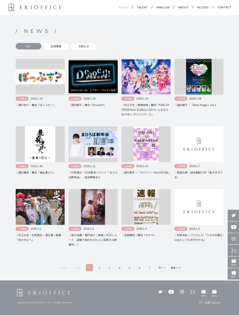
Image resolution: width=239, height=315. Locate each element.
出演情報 (56, 46)
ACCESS (203, 7)
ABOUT (183, 7)
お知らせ (83, 46)
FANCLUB (163, 7)
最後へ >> (176, 267)
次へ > (161, 267)
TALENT (142, 7)
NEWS (123, 7)
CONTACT (224, 7)
